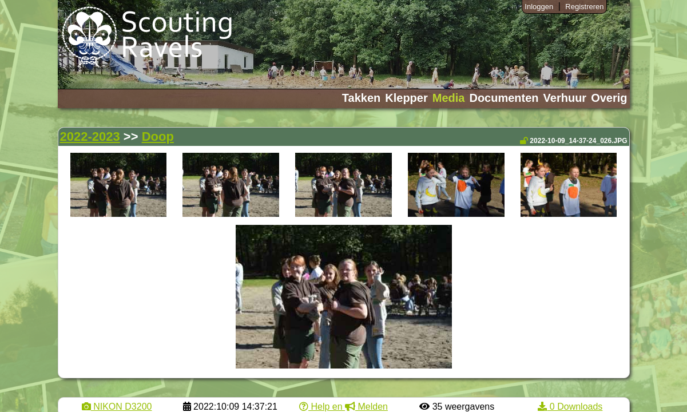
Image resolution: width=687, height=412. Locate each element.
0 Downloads (570, 406)
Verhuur (565, 98)
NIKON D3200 (117, 406)
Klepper (406, 98)
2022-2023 (90, 136)
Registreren (584, 6)
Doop (158, 136)
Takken (361, 98)
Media (448, 98)
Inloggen (539, 6)
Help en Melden (343, 406)
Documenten (503, 98)
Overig (609, 98)
